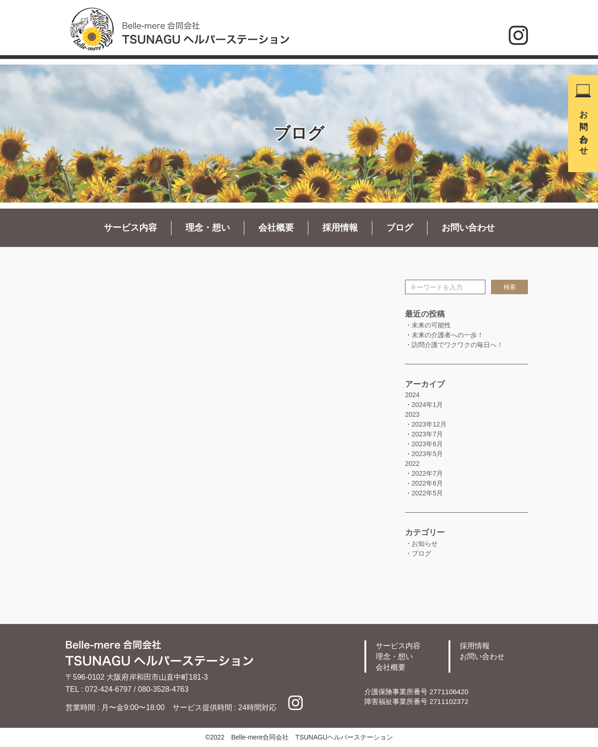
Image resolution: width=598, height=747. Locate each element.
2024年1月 (427, 404)
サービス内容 (130, 227)
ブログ (399, 227)
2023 (412, 414)
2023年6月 (427, 444)
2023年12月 (429, 424)
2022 (412, 463)
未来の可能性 (431, 325)
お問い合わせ (583, 128)
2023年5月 (427, 453)
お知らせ (425, 543)
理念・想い (207, 227)
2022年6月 (427, 483)
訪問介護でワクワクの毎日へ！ (457, 344)
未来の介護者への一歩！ (448, 335)
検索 (510, 286)
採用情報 (340, 227)
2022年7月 (427, 473)
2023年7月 (427, 434)
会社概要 (276, 227)
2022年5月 (427, 493)
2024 (412, 395)
